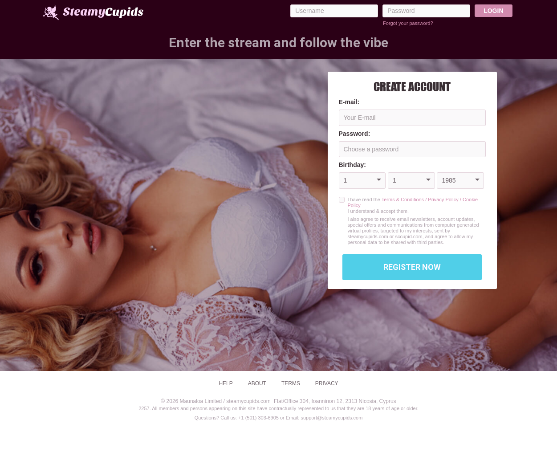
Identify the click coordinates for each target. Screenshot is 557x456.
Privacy (326, 383)
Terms (290, 383)
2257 (143, 408)
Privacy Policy (443, 199)
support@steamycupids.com (331, 417)
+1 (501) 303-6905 (258, 417)
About (257, 383)
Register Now (412, 267)
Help (225, 383)
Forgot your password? (408, 23)
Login (493, 10)
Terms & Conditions (403, 199)
